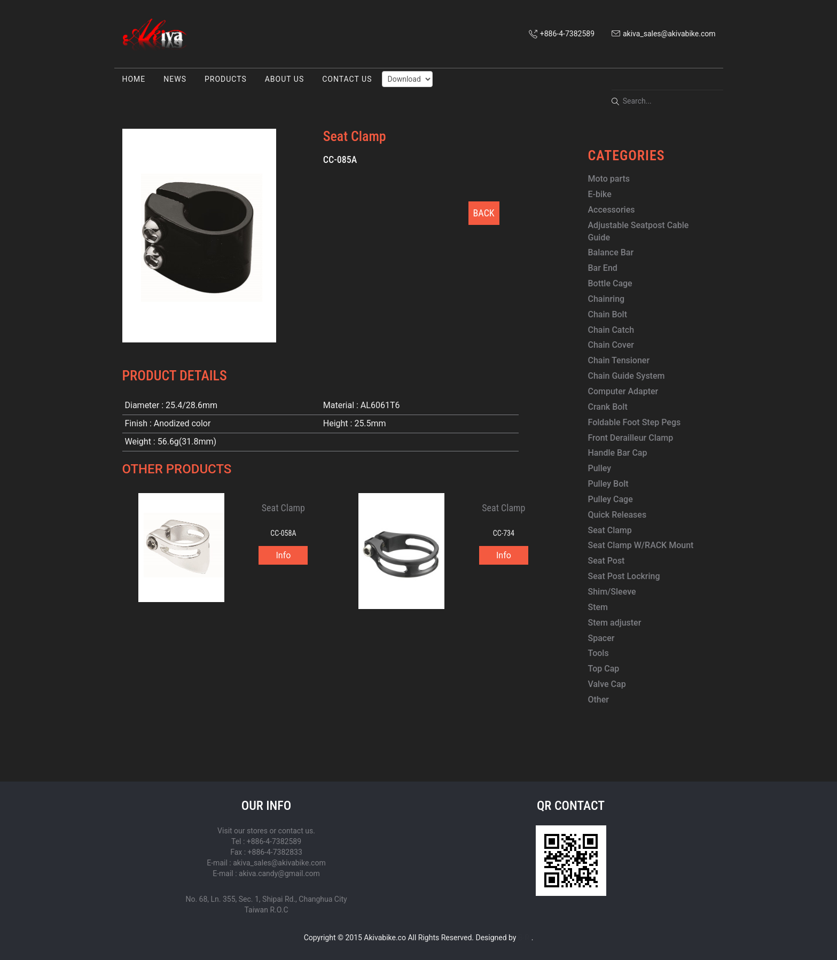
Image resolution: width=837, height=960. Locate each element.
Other (598, 699)
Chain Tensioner (619, 360)
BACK (484, 212)
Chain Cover (611, 345)
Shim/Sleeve (612, 592)
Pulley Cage (610, 499)
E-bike (600, 194)
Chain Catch (611, 330)
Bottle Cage (610, 283)
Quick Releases (617, 515)
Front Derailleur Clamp (631, 438)
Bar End (602, 268)
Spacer (601, 638)
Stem (598, 607)
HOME (134, 79)
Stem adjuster (615, 623)
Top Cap (604, 669)
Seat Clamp (610, 530)
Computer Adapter (623, 391)
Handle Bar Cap (617, 453)
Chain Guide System (626, 376)
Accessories (611, 210)
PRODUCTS (226, 79)
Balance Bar (611, 252)
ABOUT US (284, 79)
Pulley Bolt (608, 484)
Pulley (600, 468)
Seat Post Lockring (624, 576)
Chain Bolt (608, 314)
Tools (598, 653)
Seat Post (606, 561)
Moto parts (609, 179)
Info (283, 555)
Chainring (606, 299)
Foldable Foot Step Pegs (634, 422)
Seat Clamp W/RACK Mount (641, 545)
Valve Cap (607, 684)
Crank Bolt (608, 407)
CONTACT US (347, 79)
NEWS (174, 79)
